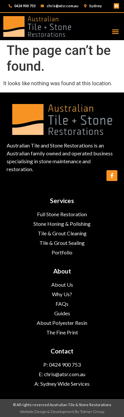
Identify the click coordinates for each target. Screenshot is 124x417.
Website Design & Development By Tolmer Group (62, 411)
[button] (115, 31)
